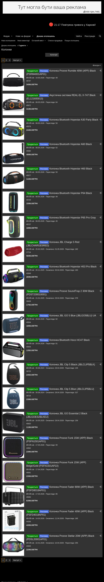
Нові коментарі (23, 41)
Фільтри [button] (96, 65)
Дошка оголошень (46, 36)
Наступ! (16, 60)
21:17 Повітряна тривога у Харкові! (75, 24)
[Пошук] (100, 36)
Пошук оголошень (72, 41)
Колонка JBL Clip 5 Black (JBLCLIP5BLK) (72, 364)
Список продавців (55, 41)
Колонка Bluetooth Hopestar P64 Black (70, 193)
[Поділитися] (101, 71)
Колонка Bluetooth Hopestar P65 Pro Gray (72, 217)
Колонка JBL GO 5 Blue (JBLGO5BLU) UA (72, 315)
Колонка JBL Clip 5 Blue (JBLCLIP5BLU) (71, 389)
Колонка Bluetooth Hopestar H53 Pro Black (73, 266)
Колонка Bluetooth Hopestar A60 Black (70, 144)
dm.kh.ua (30, 78)
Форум (6, 36)
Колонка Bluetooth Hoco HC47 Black (69, 340)
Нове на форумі (23, 36)
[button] (12, 36)
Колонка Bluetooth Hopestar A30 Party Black (73, 119)
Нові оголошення (8, 41)
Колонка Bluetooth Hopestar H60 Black (70, 168)
